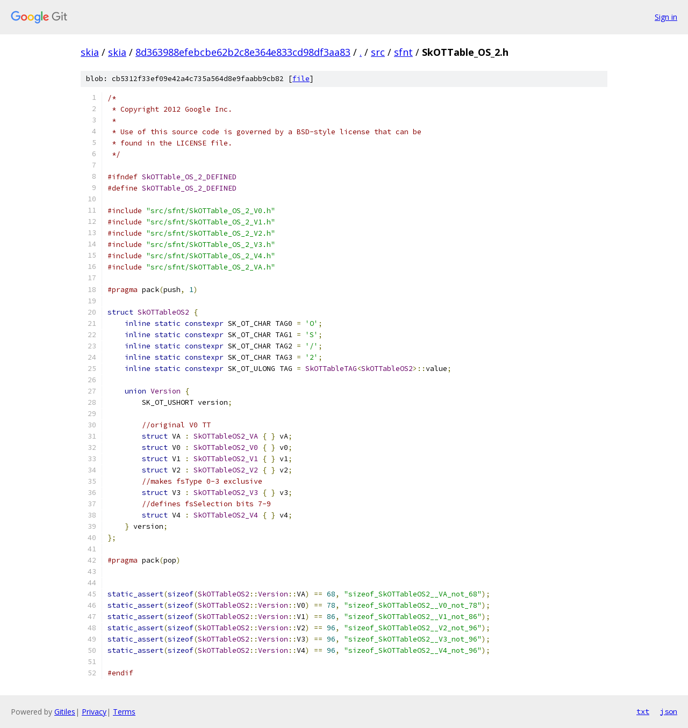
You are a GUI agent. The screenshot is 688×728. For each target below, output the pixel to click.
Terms (124, 712)
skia (90, 52)
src (378, 52)
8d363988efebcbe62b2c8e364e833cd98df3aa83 (242, 52)
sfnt (403, 52)
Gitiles (64, 712)
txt (642, 711)
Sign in (666, 17)
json (668, 711)
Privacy (94, 712)
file (301, 78)
